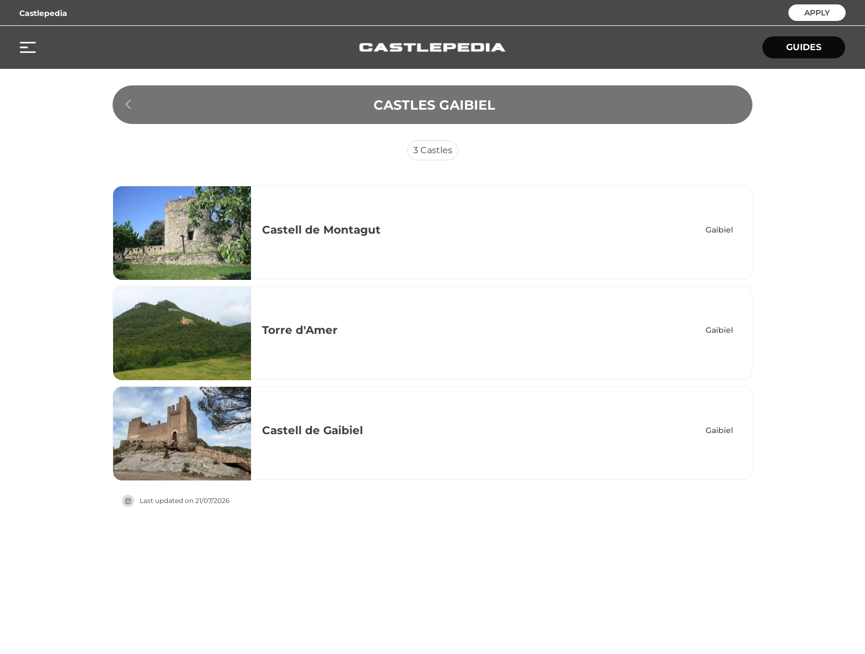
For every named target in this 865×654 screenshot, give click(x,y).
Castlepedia (43, 13)
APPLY (817, 12)
